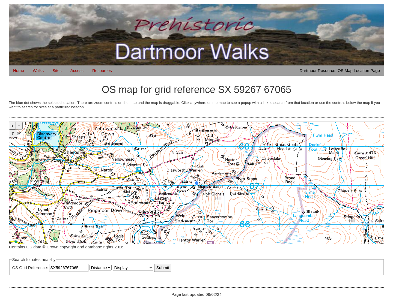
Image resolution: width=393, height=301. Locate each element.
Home (18, 70)
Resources (102, 70)
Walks (38, 70)
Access (77, 70)
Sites (56, 70)
